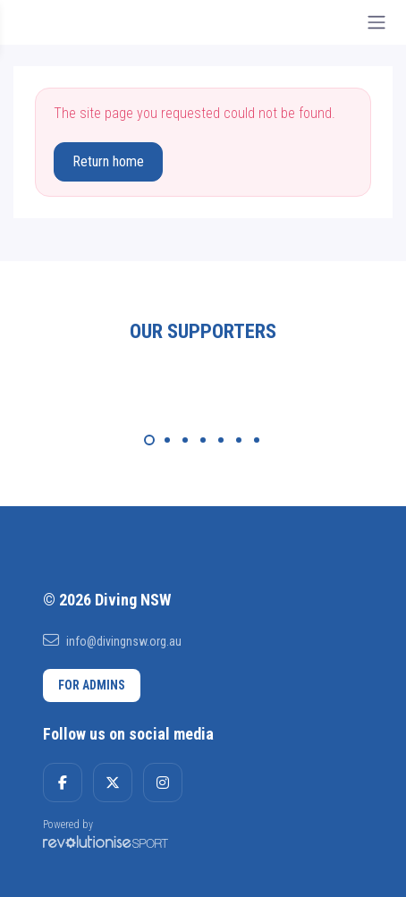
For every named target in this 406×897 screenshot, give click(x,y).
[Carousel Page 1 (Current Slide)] (149, 440)
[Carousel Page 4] (203, 440)
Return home (108, 161)
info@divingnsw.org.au (112, 640)
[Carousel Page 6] (238, 440)
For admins (91, 685)
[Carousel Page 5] (221, 440)
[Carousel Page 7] (256, 440)
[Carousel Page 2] (167, 440)
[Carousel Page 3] (185, 440)
